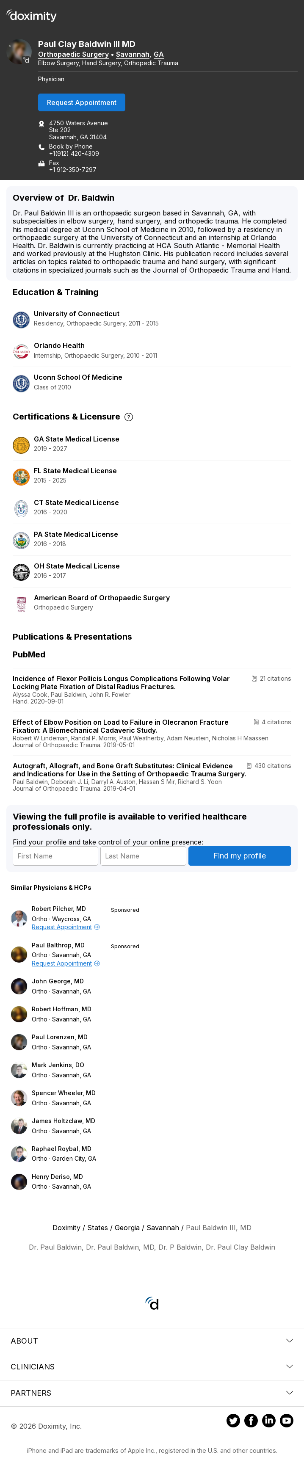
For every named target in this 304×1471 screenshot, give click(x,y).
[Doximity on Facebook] (251, 1422)
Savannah (132, 54)
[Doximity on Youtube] (286, 1422)
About (152, 1340)
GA (159, 54)
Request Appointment (81, 102)
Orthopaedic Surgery (73, 54)
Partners (152, 1392)
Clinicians (152, 1366)
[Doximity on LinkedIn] (269, 1422)
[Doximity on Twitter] (233, 1422)
